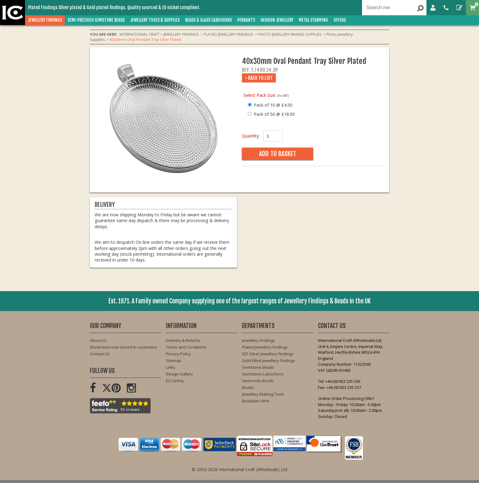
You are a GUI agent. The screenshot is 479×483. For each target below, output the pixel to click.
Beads (248, 387)
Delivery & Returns (183, 340)
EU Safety (175, 380)
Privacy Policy (178, 354)
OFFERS (340, 20)
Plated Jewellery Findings (265, 347)
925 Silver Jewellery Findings (268, 354)
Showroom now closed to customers (123, 347)
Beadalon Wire (255, 401)
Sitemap (173, 360)
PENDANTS (246, 20)
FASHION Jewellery (277, 20)
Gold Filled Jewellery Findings (268, 360)
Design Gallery (179, 374)
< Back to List (259, 78)
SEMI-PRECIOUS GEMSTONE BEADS (96, 20)
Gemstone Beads (258, 367)
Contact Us (100, 354)
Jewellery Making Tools (263, 394)
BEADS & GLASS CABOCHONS (208, 20)
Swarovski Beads (258, 380)
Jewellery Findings (258, 340)
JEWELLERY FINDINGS (45, 20)
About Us (98, 340)
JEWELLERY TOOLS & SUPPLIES (155, 20)
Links (170, 367)
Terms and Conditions (186, 347)
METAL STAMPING (313, 20)
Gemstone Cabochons (262, 374)
